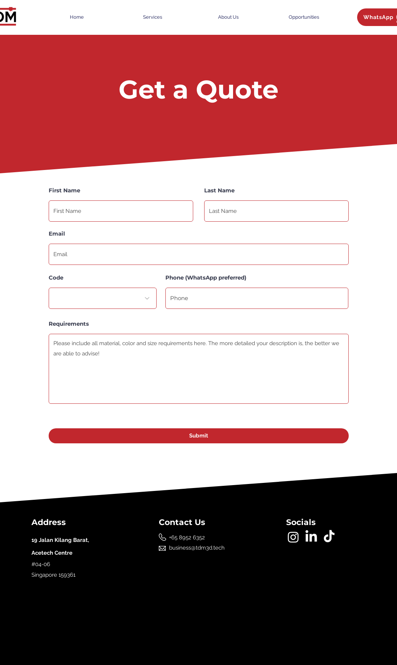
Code (56, 277)
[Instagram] (293, 537)
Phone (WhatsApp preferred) (205, 277)
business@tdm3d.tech (197, 547)
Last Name (219, 190)
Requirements (69, 323)
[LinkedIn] (311, 537)
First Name (64, 190)
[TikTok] (329, 537)
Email (57, 233)
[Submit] (199, 435)
